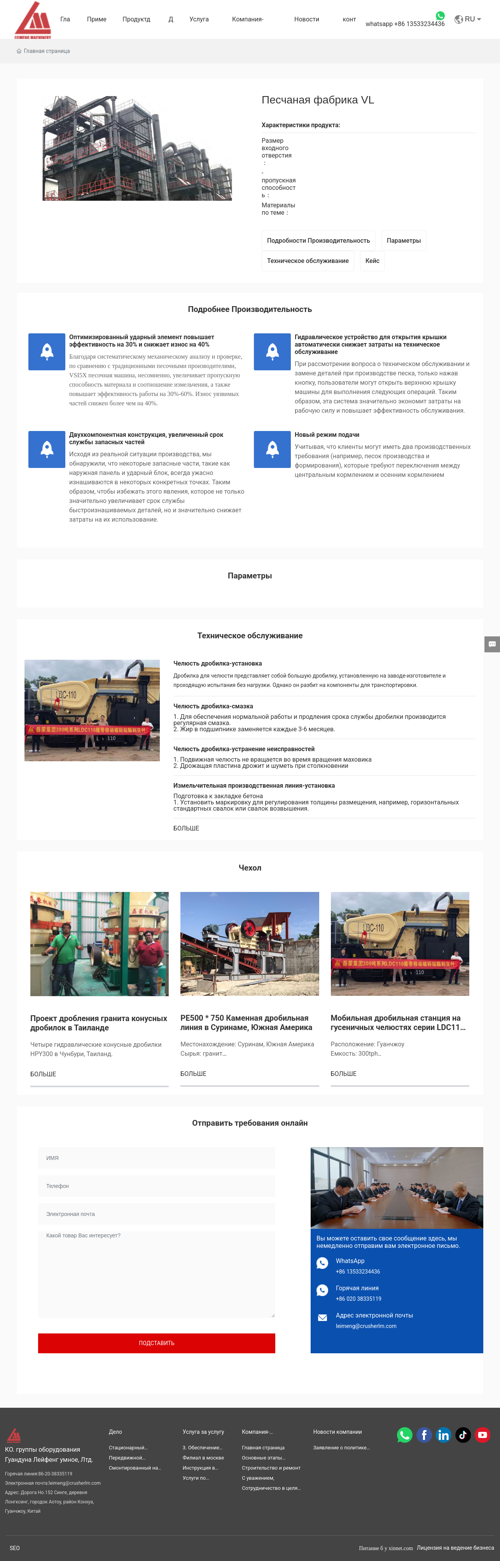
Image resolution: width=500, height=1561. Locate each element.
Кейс (372, 261)
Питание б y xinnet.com (386, 1548)
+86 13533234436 (358, 1271)
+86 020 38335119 (358, 1299)
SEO (15, 1548)
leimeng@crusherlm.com (366, 1326)
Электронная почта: (27, 1483)
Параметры (404, 240)
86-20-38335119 (55, 1474)
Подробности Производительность (318, 240)
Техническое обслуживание (308, 261)
